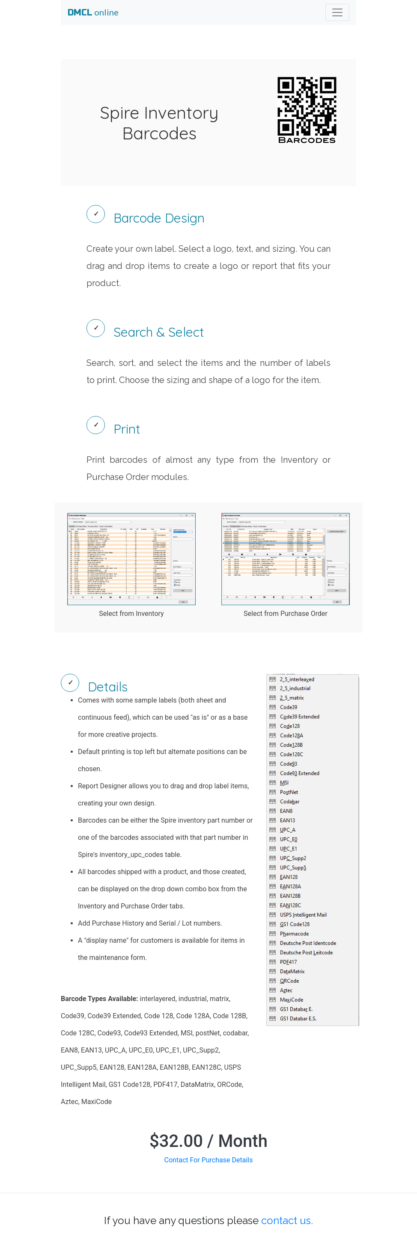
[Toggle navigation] (337, 12)
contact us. (287, 1220)
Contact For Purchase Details (208, 1160)
